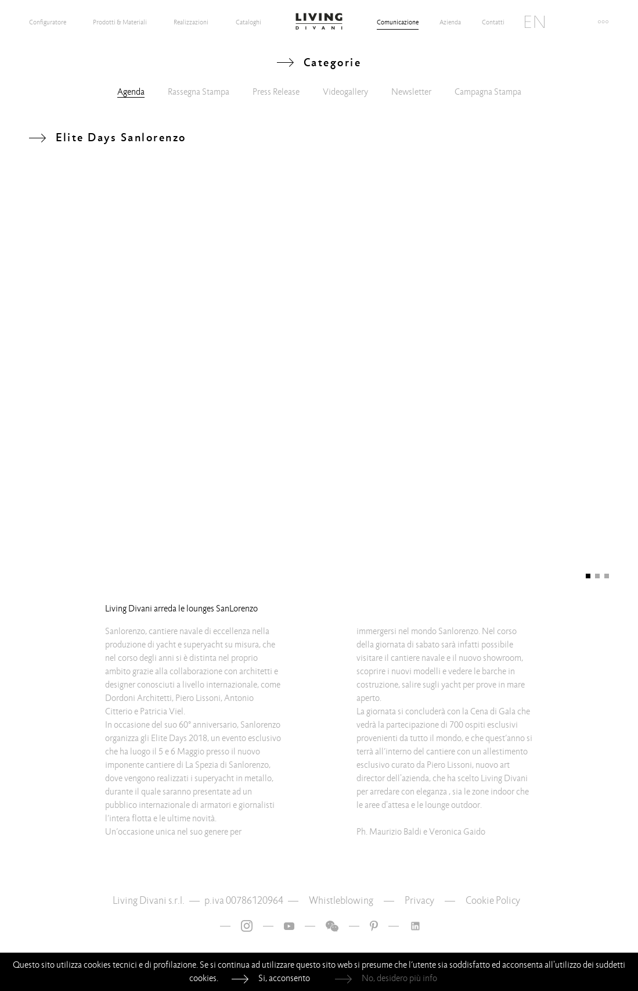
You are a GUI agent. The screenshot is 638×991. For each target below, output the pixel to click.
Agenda (131, 92)
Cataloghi (248, 22)
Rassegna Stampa (198, 92)
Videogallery (345, 92)
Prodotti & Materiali (120, 22)
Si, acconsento (284, 978)
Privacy (419, 901)
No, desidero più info (399, 978)
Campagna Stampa (488, 92)
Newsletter (411, 92)
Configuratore (47, 22)
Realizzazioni (191, 22)
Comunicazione (398, 22)
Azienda (450, 22)
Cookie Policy (493, 901)
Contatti (493, 22)
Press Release (276, 92)
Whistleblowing (341, 901)
